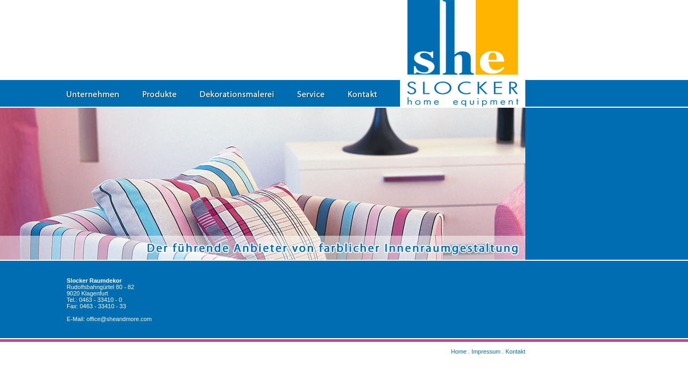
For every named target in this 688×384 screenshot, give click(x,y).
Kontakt (515, 351)
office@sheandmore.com (118, 319)
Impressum (485, 351)
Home (459, 351)
